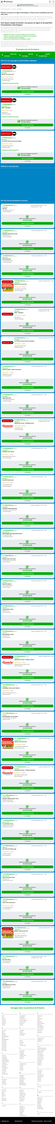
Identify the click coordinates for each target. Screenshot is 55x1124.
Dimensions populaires (37, 1121)
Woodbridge (40, 1108)
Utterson (39, 1086)
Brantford (4, 1045)
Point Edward (40, 1026)
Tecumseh (39, 1070)
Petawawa (39, 1022)
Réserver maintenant (27, 91)
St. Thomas (40, 1057)
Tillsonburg (40, 1076)
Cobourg (4, 1066)
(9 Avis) (10, 110)
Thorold (39, 1073)
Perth (38, 1020)
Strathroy (39, 1063)
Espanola (4, 1098)
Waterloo (39, 1100)
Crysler (3, 1072)
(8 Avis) (23, 744)
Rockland (39, 1041)
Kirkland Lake (23, 1055)
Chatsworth (4, 1064)
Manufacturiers (18, 1121)
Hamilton (22, 1030)
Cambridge (4, 1058)
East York (4, 1091)
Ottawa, (21, 1114)
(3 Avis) (23, 425)
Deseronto (4, 1079)
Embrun (4, 1095)
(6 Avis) (23, 772)
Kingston (22, 1052)
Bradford (4, 1041)
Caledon (4, 1055)
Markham (22, 1075)
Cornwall (4, 1071)
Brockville (4, 1047)
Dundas (4, 1082)
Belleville (4, 1035)
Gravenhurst (23, 1019)
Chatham (4, 1063)
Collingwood (5, 1067)
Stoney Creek (40, 1058)
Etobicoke (4, 1100)
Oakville (21, 1106)
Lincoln (21, 1067)
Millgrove (22, 1081)
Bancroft (4, 1030)
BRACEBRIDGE (5, 1039)
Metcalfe (22, 1080)
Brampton (4, 1042)
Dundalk (4, 1081)
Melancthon (22, 1078)
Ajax (3, 1017)
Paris (38, 1017)
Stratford (39, 1061)
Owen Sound (23, 1115)
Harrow (21, 1032)
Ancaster (4, 1022)
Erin (3, 1097)
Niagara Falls (23, 1094)
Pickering (39, 1025)
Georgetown (22, 1016)
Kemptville (22, 1050)
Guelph (21, 1025)
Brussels (4, 1048)
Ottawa (21, 1112)
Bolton (3, 1038)
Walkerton (39, 1097)
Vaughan (39, 1092)
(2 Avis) (11, 482)
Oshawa (21, 1109)
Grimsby (22, 1023)
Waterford (39, 1099)
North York (22, 1097)
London (21, 1070)
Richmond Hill (40, 1038)
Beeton (3, 1033)
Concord (4, 1069)
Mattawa (22, 1077)
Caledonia (4, 1057)
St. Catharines (40, 1055)
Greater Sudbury (24, 1020)
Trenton (39, 1081)
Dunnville (4, 1084)
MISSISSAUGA (23, 1084)
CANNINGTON (5, 1060)
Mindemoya (22, 1083)
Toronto (39, 1079)
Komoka (21, 1058)
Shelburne (39, 1052)
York (38, 1114)
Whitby (39, 1104)
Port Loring (40, 1029)
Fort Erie (4, 1105)
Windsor (39, 1105)
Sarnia (38, 1046)
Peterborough (40, 1023)
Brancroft (4, 1044)
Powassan (39, 1032)
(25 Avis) (11, 77)
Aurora (3, 1025)
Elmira (3, 1094)
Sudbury (39, 1064)
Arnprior (4, 1023)
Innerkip (22, 1042)
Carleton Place (5, 1061)
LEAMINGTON (23, 1064)
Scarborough (40, 1051)
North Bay (22, 1096)
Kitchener (22, 1056)
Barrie (3, 1032)
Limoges (21, 1065)
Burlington (4, 1050)
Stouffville (39, 1060)
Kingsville (22, 1053)
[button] (1, 1)
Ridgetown (39, 1039)
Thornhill (39, 1072)
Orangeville (22, 1108)
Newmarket (22, 1093)
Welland (39, 1102)
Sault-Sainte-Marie (41, 1048)
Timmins (39, 1078)
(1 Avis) (10, 143)
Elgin (3, 1092)
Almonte (4, 1020)
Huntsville (22, 1035)
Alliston (3, 1019)
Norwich (22, 1100)
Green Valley (23, 1022)
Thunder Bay (40, 1075)
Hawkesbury (22, 1033)
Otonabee (22, 1111)
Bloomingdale (5, 1036)
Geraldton (22, 1017)
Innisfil (21, 1043)
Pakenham (39, 1016)
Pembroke (39, 1019)
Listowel (21, 1068)
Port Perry (39, 1031)
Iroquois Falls (23, 1045)
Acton (3, 1016)
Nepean (21, 1091)
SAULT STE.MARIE (41, 1049)
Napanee (22, 1090)
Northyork (22, 1099)
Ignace (21, 1040)
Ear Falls (4, 1089)
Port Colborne (40, 1028)
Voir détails (27, 94)
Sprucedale (40, 1054)
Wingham (39, 1107)
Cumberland (5, 1074)
